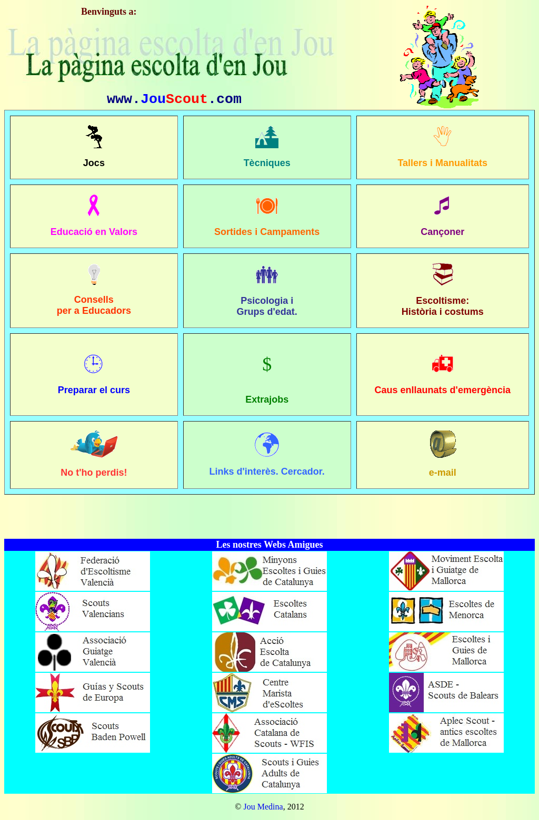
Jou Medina (263, 806)
